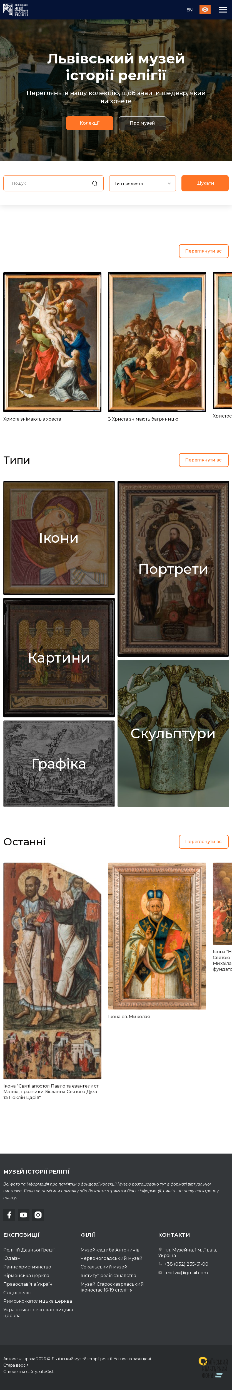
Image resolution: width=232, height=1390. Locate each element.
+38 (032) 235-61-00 (183, 1264)
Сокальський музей (104, 1267)
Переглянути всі (204, 251)
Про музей (142, 123)
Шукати (205, 183)
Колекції (89, 123)
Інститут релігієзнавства (108, 1275)
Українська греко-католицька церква (38, 1312)
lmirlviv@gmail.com (183, 1272)
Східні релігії (18, 1292)
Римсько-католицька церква (37, 1301)
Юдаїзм (12, 1258)
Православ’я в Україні (28, 1284)
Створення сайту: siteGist (28, 1371)
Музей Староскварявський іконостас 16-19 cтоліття (112, 1287)
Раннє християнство (27, 1267)
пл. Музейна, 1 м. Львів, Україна (187, 1252)
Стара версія (16, 1365)
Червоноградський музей (112, 1258)
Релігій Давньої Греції (28, 1250)
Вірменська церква (26, 1275)
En (189, 10)
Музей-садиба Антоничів (110, 1250)
